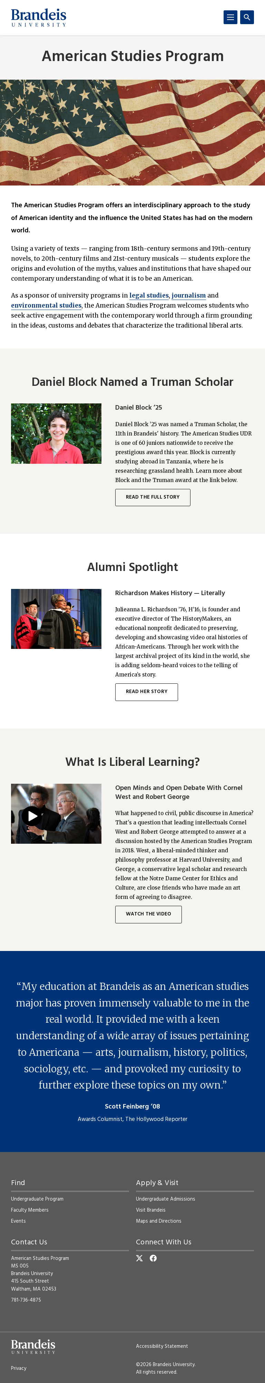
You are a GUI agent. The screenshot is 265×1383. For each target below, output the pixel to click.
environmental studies (46, 305)
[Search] (247, 17)
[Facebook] (153, 1258)
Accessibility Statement (162, 1346)
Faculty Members (30, 1210)
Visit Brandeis (151, 1210)
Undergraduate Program (37, 1199)
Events (18, 1221)
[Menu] (230, 17)
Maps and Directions (158, 1221)
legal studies (149, 295)
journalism (188, 295)
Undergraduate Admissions (165, 1199)
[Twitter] (139, 1258)
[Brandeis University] (38, 17)
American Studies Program (132, 57)
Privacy (18, 1368)
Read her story (146, 692)
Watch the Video (148, 914)
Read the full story (153, 497)
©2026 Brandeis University (165, 1365)
